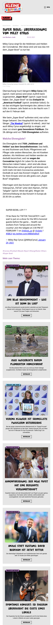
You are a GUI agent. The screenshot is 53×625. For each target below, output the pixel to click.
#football (13, 251)
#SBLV (9, 233)
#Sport (26, 251)
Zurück (6, 18)
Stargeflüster (16, 25)
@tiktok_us (27, 230)
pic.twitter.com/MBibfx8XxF (26, 233)
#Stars (43, 251)
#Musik (20, 251)
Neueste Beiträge (6, 25)
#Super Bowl (8, 253)
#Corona (6, 251)
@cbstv (38, 230)
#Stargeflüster (35, 251)
